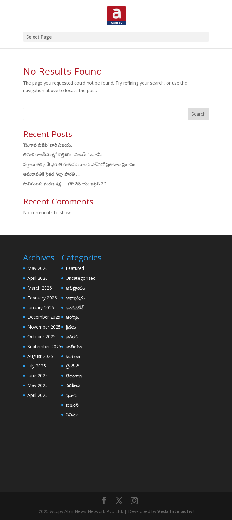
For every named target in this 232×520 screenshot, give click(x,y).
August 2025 (40, 356)
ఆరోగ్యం (72, 317)
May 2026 (37, 268)
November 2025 (44, 327)
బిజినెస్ (72, 405)
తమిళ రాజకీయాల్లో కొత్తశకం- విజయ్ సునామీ (62, 154)
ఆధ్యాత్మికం (75, 298)
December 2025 (43, 317)
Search (198, 114)
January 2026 (40, 307)
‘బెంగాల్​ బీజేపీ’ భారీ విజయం (47, 145)
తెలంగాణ (74, 376)
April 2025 (37, 395)
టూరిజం (73, 356)
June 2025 (37, 376)
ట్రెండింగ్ (72, 366)
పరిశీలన (73, 385)
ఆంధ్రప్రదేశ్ (74, 307)
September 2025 (44, 346)
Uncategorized (80, 278)
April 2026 (37, 278)
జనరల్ (72, 337)
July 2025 (36, 366)
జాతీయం (74, 346)
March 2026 (39, 288)
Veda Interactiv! (175, 511)
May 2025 (37, 385)
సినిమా (72, 414)
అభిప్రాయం (75, 288)
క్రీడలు (71, 327)
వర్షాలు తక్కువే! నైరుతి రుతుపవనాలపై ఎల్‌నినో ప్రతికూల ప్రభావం (79, 164)
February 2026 (42, 298)
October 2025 (41, 337)
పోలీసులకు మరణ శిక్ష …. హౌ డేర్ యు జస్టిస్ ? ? (64, 184)
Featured (75, 268)
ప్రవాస (71, 395)
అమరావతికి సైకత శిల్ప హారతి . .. (51, 174)
